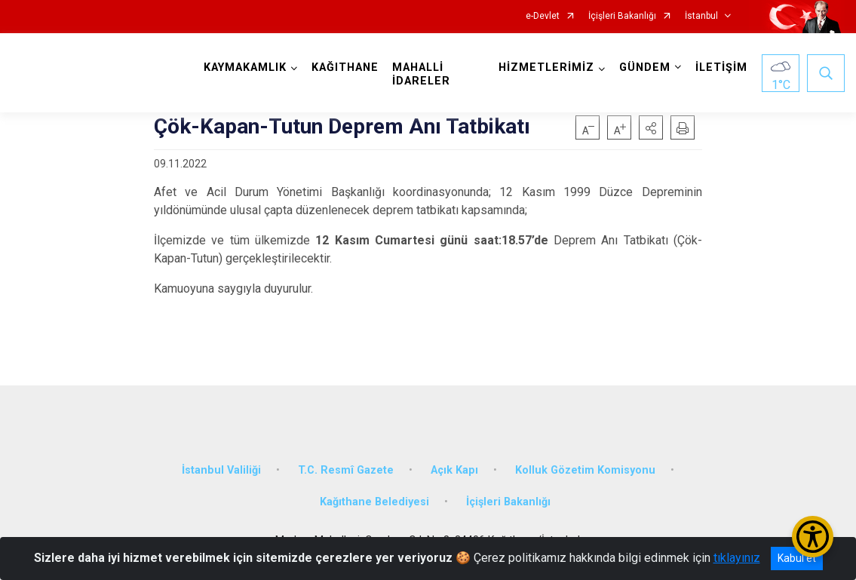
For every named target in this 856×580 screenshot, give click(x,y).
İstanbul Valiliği (221, 470)
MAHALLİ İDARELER (421, 74)
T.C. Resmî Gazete (346, 470)
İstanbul (701, 16)
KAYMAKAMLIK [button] (245, 67)
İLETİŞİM (721, 67)
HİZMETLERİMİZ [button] (546, 67)
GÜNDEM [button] (644, 67)
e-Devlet (543, 16)
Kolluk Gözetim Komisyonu (585, 470)
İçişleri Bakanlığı (622, 16)
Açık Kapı (454, 470)
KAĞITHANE (345, 67)
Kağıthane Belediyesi (374, 502)
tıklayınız (736, 558)
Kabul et (797, 558)
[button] (651, 127)
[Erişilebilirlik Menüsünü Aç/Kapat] (812, 536)
